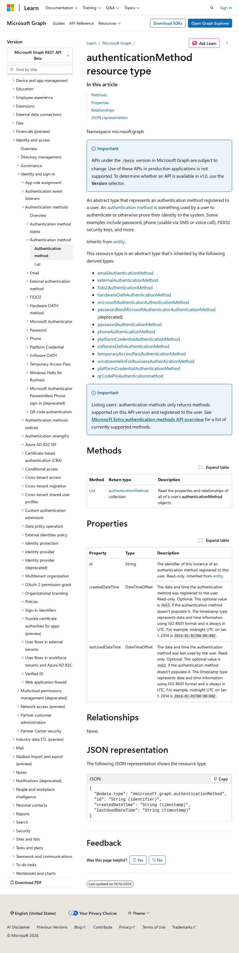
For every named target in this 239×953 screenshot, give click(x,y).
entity (119, 241)
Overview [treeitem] (29, 148)
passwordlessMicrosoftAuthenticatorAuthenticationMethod (156, 309)
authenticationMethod (128, 490)
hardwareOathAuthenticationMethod (134, 295)
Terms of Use (154, 927)
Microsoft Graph (116, 43)
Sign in (226, 7)
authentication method (130, 207)
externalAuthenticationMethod (128, 280)
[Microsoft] (10, 8)
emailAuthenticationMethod (125, 273)
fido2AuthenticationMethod (125, 287)
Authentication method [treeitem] (47, 252)
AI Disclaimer (18, 927)
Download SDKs (167, 23)
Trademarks (182, 927)
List (92, 490)
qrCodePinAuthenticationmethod (130, 376)
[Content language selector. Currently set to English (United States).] (33, 913)
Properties (100, 102)
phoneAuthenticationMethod (126, 331)
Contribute (102, 927)
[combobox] (40, 55)
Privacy (125, 927)
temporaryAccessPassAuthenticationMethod (142, 354)
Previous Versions (52, 927)
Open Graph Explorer (210, 23)
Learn (91, 43)
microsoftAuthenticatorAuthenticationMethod (143, 302)
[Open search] (212, 8)
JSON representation (109, 117)
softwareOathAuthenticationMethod (133, 346)
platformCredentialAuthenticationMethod (139, 339)
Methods (99, 94)
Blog (78, 927)
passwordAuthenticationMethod (130, 324)
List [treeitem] (37, 264)
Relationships (102, 110)
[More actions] (227, 43)
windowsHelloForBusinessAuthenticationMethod (146, 361)
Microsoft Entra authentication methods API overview (148, 419)
